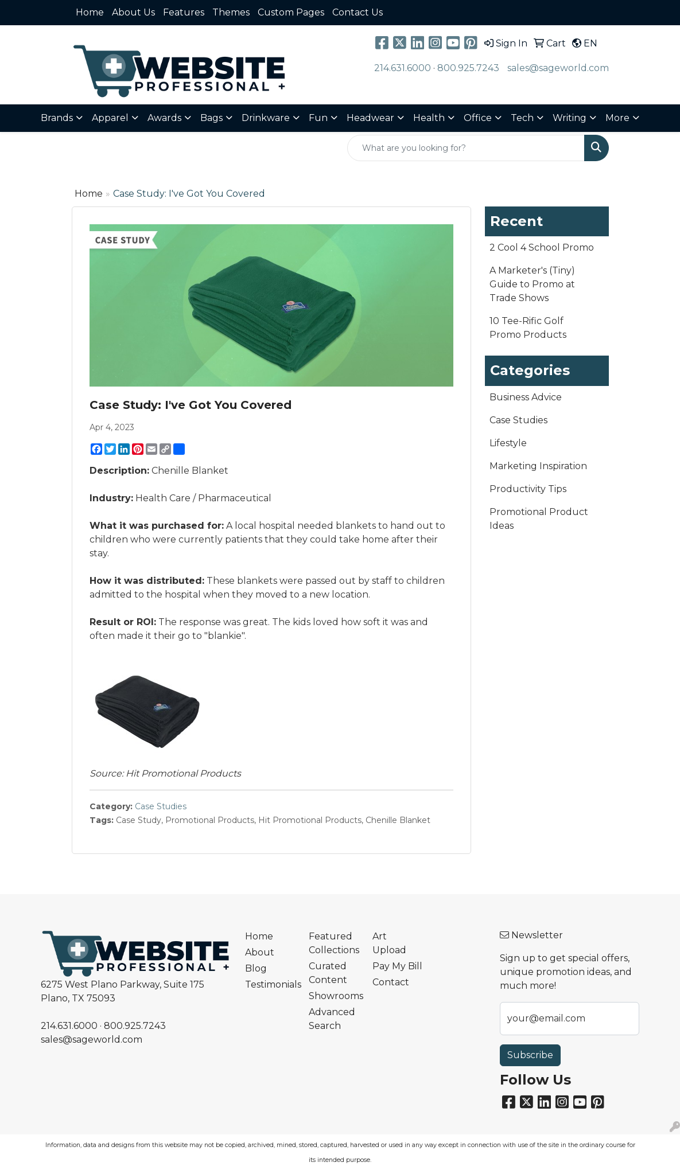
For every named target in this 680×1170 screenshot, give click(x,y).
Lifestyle (508, 443)
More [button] (617, 117)
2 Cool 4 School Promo (541, 247)
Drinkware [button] (266, 117)
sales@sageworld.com (558, 68)
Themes (231, 12)
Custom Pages (291, 12)
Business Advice (525, 397)
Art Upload (389, 943)
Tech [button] (522, 117)
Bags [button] (211, 117)
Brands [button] (57, 117)
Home (90, 12)
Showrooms (334, 995)
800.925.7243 (468, 68)
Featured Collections (334, 943)
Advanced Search (332, 1019)
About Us (133, 12)
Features (183, 12)
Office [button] (478, 117)
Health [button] (429, 117)
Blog (256, 968)
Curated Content (328, 973)
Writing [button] (569, 117)
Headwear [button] (370, 117)
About (259, 952)
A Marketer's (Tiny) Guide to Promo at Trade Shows (532, 284)
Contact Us (357, 12)
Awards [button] (164, 117)
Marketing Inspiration (538, 466)
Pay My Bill (397, 966)
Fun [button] (318, 117)
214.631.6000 (402, 68)
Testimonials (270, 984)
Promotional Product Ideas (538, 518)
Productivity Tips (527, 488)
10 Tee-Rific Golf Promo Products (527, 327)
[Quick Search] (466, 148)
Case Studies (160, 806)
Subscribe (530, 1055)
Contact (390, 982)
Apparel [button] (110, 117)
